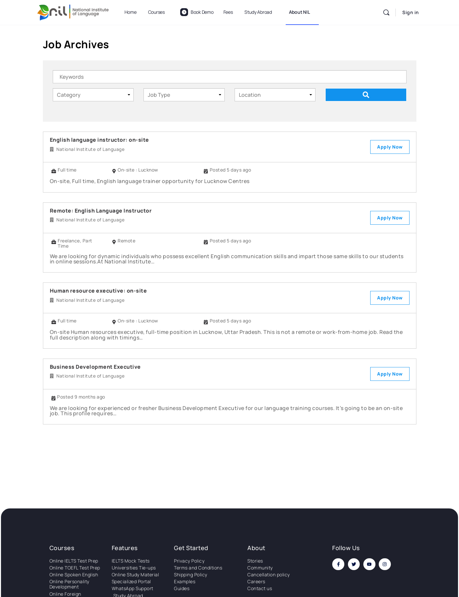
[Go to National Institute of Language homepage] (73, 11)
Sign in (410, 12)
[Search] (386, 12)
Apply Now (390, 147)
